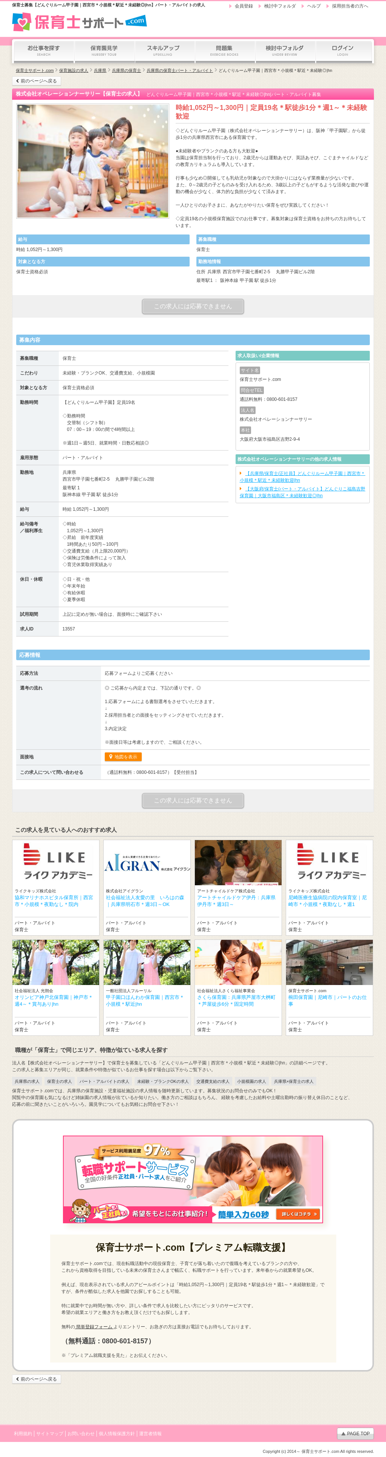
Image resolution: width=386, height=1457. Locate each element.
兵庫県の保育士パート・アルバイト (180, 70)
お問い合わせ (81, 1433)
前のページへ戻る (39, 81)
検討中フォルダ (280, 6)
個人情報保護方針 (117, 1433)
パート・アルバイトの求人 (104, 1081)
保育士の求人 (59, 1081)
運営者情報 (150, 1433)
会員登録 (244, 6)
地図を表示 (125, 757)
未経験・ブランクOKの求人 (163, 1081)
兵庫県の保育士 (126, 70)
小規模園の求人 (251, 1081)
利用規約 (23, 1433)
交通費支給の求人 (213, 1081)
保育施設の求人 (73, 70)
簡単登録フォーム (94, 1326)
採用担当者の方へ (350, 6)
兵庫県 (100, 70)
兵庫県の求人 (27, 1081)
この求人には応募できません (193, 306)
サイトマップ (49, 1433)
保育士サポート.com (35, 70)
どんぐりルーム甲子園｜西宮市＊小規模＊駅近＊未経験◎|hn (275, 70)
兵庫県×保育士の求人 (294, 1081)
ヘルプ (314, 6)
